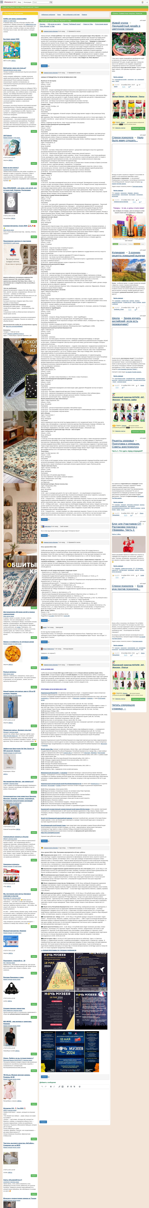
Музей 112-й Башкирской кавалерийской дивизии (56, 818)
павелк (5, 21)
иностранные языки (120, 378)
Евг (4, 962)
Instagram (90, 698)
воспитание (115, 196)
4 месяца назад (17, 1010)
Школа (116, 318)
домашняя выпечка (117, 302)
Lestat (142, 575)
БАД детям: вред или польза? (14, 68)
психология (124, 193)
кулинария (117, 300)
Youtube (58, 785)
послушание (132, 194)
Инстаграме (101, 753)
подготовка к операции (133, 504)
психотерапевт (116, 194)
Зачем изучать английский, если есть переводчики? (126, 321)
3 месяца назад (10, 962)
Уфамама (130, 193)
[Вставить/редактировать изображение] (62, 1086)
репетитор (114, 380)
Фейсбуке (94, 753)
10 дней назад (17, 644)
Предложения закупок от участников (17, 241)
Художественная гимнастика (14, 1008)
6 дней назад (15, 243)
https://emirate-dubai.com (10, 736)
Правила (84, 14)
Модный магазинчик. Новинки (14, 931)
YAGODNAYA (7, 243)
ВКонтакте (76, 698)
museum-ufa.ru (67, 753)
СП (134, 568)
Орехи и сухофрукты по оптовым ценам (18, 642)
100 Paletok (7, 135)
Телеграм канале (137, 641)
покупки (142, 570)
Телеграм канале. (137, 186)
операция (123, 504)
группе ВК (67, 616)
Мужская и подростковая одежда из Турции (19, 1198)
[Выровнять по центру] (71, 1086)
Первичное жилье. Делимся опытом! (17, 730)
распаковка (131, 570)
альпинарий (140, 79)
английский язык (130, 378)
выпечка (132, 300)
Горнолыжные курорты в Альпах (15, 837)
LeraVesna (6, 169)
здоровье (117, 504)
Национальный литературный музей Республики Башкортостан (61, 783)
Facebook (83, 698)
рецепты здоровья (135, 508)
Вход (19, 2)
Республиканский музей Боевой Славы (53, 825)
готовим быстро (127, 302)
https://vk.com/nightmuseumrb (50, 832)
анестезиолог (131, 506)
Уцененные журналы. (11, 864)
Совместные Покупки (8, 7)
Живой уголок (120, 22)
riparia (44, 627)
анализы (142, 504)
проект (117, 81)
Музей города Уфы (47, 749)
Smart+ (114, 381)
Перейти (34, 35)
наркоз (118, 509)
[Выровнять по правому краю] (74, 1086)
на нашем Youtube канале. (134, 372)
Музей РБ (54, 693)
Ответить (44, 65)
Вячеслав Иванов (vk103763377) (13, 1060)
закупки (137, 570)
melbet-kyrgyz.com (30, 24)
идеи (113, 81)
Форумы (42, 24)
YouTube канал (123, 570)
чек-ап (122, 509)
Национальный (46, 693)
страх (141, 649)
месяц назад (17, 70)
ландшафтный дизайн (121, 79)
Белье (123, 122)
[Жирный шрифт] (50, 1086)
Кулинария (118, 252)
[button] (1, 2)
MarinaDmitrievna (8, 70)
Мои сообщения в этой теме (71, 14)
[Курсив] (54, 1086)
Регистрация (27, 2)
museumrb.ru (44, 698)
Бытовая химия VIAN (11, 39)
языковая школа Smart (139, 380)
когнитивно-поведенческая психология (129, 649)
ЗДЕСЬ (13, 60)
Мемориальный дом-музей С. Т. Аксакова (54, 772)
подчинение (139, 194)
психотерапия (124, 194)
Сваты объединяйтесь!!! (12, 1180)
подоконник (131, 79)
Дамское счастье (120, 128)
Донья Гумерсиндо (48, 649)
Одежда (124, 425)
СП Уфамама (139, 568)
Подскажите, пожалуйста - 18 (14, 961)
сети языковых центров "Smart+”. (127, 369)
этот (19, 627)
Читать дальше (118, 77)
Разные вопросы (9, 672)
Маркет (36, 7)
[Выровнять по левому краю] (67, 1086)
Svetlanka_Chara (119, 309)
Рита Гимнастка (8, 1010)
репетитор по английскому (125, 380)
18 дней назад (17, 866)
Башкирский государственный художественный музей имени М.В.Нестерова (65, 809)
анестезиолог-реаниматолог (119, 506)
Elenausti (6, 732)
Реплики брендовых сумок (13, 977)
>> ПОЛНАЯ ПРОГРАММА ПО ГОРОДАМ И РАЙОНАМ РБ (58, 950)
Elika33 (5, 839)
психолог (117, 193)
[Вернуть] (45, 1086)
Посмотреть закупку (138, 128)
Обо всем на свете (54, 24)
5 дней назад (17, 192)
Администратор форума (51, 31)
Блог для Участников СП (126, 523)
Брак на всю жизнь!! (11, 168)
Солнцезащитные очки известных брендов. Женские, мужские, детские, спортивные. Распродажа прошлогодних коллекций (19, 799)
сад (136, 79)
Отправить (43, 1122)
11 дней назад (12, 21)
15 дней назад (17, 803)
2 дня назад (16, 41)
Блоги (17, 7)
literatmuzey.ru (95, 783)
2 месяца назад (13, 732)
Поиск (59, 14)
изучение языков (121, 381)
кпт (137, 648)
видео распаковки (117, 571)
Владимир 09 (7, 898)
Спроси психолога (122, 137)
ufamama (136, 193)
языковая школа (140, 378)
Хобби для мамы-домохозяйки (14, 19)
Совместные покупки (126, 568)
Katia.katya (48, 526)
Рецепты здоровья (123, 440)
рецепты (137, 300)
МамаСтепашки (8, 41)
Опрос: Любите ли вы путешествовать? (18, 1058)
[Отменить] (42, 1086)
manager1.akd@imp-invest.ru (15, 333)
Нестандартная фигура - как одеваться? (18, 781)
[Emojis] (79, 1086)
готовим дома (125, 300)
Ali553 (5, 1110)
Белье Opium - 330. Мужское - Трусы (128, 97)
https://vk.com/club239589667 (14, 326)
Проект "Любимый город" (72, 24)
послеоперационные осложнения (121, 508)
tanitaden (6, 783)
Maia (4, 230)
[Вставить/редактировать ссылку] (59, 1086)
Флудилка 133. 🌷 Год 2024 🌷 (14, 1108)
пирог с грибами (136, 302)
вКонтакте (87, 753)
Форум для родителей (26, 7)
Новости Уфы (88, 24)
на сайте (51, 616)
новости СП (115, 570)
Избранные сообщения (48, 14)
